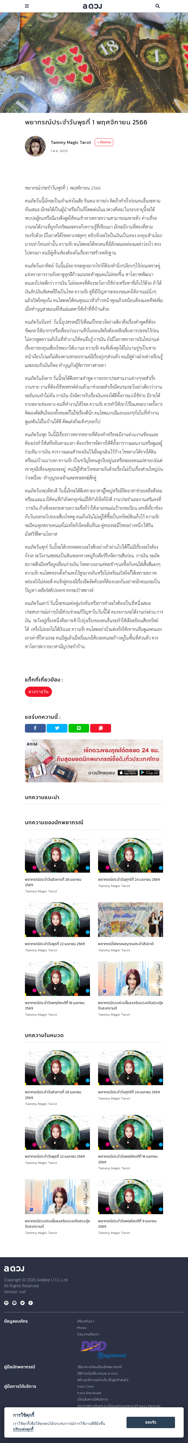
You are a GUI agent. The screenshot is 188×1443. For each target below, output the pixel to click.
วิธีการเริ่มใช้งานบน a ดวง (97, 1373)
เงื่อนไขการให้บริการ (92, 1399)
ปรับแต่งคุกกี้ (23, 1429)
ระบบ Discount (89, 1392)
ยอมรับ (150, 1422)
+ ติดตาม (104, 142)
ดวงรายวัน (38, 691)
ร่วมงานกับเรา (88, 1334)
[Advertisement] (94, 170)
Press (82, 1327)
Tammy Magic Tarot (71, 142)
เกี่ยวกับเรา (86, 1321)
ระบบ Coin (85, 1386)
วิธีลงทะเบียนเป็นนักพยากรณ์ (99, 1366)
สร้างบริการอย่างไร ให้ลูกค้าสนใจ (102, 1379)
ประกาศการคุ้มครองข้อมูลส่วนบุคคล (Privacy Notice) (119, 1405)
